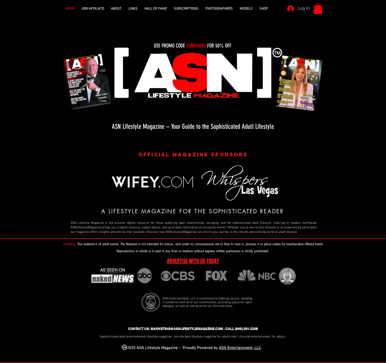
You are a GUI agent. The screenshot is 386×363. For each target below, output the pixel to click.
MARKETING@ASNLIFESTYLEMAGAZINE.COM (187, 329)
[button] (116, 9)
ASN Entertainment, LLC (240, 348)
